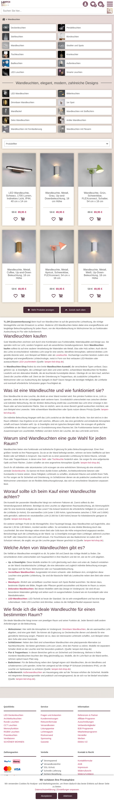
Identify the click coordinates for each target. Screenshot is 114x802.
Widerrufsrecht (84, 771)
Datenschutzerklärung (45, 789)
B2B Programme (85, 728)
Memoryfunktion (11, 728)
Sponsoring (46, 738)
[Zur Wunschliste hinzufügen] (15, 219)
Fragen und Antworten (51, 715)
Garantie (45, 742)
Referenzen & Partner (88, 715)
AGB (80, 764)
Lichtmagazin (47, 732)
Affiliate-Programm (86, 718)
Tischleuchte (58, 459)
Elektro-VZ (83, 742)
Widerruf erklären (86, 774)
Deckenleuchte (19, 471)
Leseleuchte (61, 355)
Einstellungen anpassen (68, 789)
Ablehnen (67, 796)
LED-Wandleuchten (17, 598)
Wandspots (13, 582)
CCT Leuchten (10, 725)
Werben (81, 738)
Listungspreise (47, 728)
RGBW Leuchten (11, 732)
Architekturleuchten (13, 718)
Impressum (83, 767)
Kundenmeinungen (49, 718)
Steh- (44, 459)
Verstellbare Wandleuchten (21, 572)
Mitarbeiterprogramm (87, 732)
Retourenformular (49, 722)
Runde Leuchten (11, 722)
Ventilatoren (9, 738)
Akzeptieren (46, 796)
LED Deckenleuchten (13, 715)
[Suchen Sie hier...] (54, 11)
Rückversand (47, 735)
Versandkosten (47, 725)
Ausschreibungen (86, 722)
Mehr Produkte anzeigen (42, 310)
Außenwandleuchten (32, 672)
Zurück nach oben (77, 310)
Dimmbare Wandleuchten (74, 629)
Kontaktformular (85, 760)
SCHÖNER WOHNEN (14, 742)
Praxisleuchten (10, 735)
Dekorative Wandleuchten (21, 589)
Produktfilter (11, 144)
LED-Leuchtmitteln (27, 362)
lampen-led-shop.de (54, 362)
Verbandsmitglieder (87, 725)
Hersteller (82, 735)
